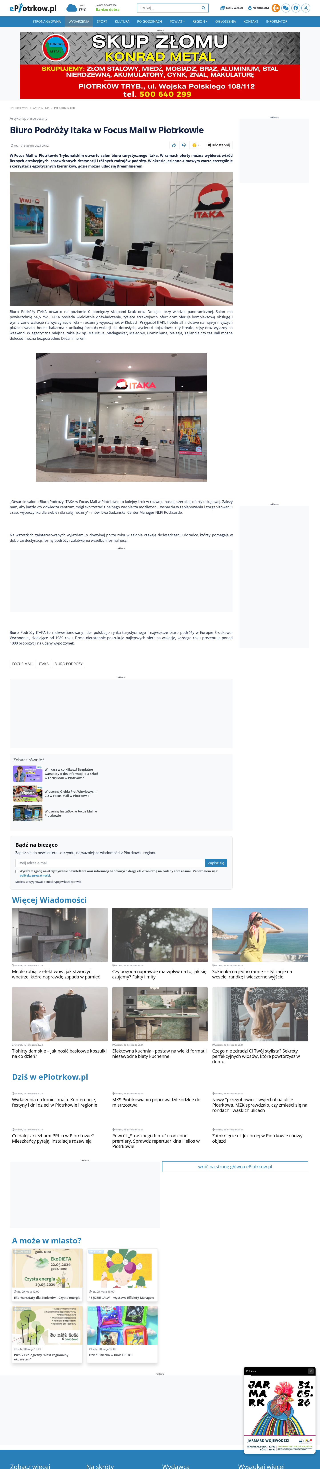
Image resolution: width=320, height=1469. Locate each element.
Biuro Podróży (68, 663)
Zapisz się (216, 863)
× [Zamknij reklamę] (311, 1371)
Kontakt (251, 21)
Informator (276, 21)
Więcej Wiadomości (49, 900)
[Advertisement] (121, 582)
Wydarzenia (79, 21)
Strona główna (47, 21)
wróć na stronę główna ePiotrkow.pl (235, 1167)
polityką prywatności (35, 875)
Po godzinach (149, 21)
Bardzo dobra (108, 9)
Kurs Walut (231, 8)
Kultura (122, 21)
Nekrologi (258, 8)
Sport (102, 21)
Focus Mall (22, 663)
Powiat (176, 21)
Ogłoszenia (225, 21)
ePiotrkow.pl (19, 108)
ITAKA (44, 663)
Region (199, 21)
